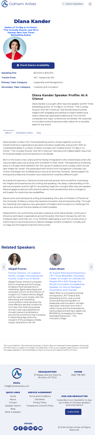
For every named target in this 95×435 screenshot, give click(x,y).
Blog (13, 409)
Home (13, 396)
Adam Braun (57, 268)
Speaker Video (24, 133)
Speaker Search (13, 406)
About (8, 133)
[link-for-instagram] (25, 428)
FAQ (39, 133)
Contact (13, 402)
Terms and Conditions (40, 396)
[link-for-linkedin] (30, 428)
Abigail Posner (17, 268)
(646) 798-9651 (78, 375)
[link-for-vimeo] (35, 428)
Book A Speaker (13, 412)
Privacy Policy (40, 402)
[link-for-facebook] (20, 428)
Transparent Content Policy (40, 406)
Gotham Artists (22, 4)
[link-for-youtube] (40, 428)
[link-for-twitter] (15, 428)
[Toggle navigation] (90, 3)
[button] (33, 66)
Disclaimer (40, 399)
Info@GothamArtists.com (16, 386)
